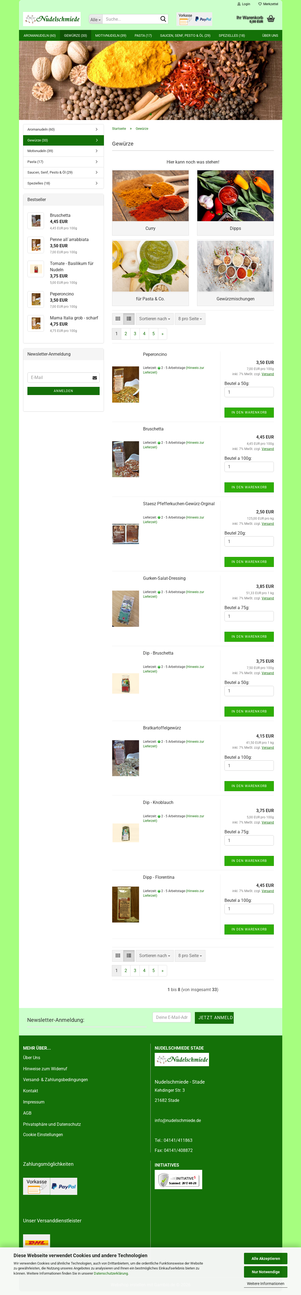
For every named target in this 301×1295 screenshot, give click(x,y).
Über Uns (31, 1060)
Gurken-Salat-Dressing (164, 581)
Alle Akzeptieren (266, 1258)
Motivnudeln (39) (110, 35)
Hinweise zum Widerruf (45, 1072)
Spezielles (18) (232, 35)
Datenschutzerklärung (111, 1273)
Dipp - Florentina (159, 880)
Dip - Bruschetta (158, 656)
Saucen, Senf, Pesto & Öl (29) (185, 35)
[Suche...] (95, 19)
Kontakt (30, 1094)
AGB (27, 1116)
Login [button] (243, 4)
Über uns (270, 35)
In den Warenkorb (249, 416)
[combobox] (155, 322)
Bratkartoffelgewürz (162, 731)
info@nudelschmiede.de (178, 1123)
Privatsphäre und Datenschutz (52, 1127)
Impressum (34, 1105)
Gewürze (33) (75, 35)
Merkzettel (268, 4)
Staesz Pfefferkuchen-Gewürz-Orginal (179, 507)
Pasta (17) (143, 35)
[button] (117, 322)
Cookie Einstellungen (43, 1138)
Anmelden (63, 391)
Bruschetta (153, 432)
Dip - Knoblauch (158, 806)
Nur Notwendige (266, 1272)
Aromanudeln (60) (40, 35)
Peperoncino (155, 357)
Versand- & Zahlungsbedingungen (55, 1083)
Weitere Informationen (265, 1283)
